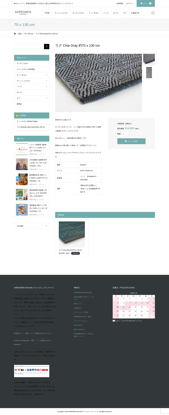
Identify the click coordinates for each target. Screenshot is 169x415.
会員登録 (119, 3)
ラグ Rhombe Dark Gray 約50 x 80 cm (31, 127)
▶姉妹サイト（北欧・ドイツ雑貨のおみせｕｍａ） (33, 333)
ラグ (124, 13)
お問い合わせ (78, 325)
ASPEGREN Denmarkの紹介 (83, 292)
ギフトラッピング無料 (81, 312)
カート (147, 3)
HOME (47, 13)
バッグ (106, 13)
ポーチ (115, 13)
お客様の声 (135, 13)
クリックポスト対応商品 (26, 69)
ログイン (130, 3)
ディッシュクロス (61, 13)
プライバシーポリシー (81, 321)
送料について (78, 304)
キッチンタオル (78, 13)
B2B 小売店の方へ (79, 329)
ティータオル (94, 13)
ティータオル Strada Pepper (27, 121)
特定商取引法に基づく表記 (82, 316)
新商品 (19, 104)
